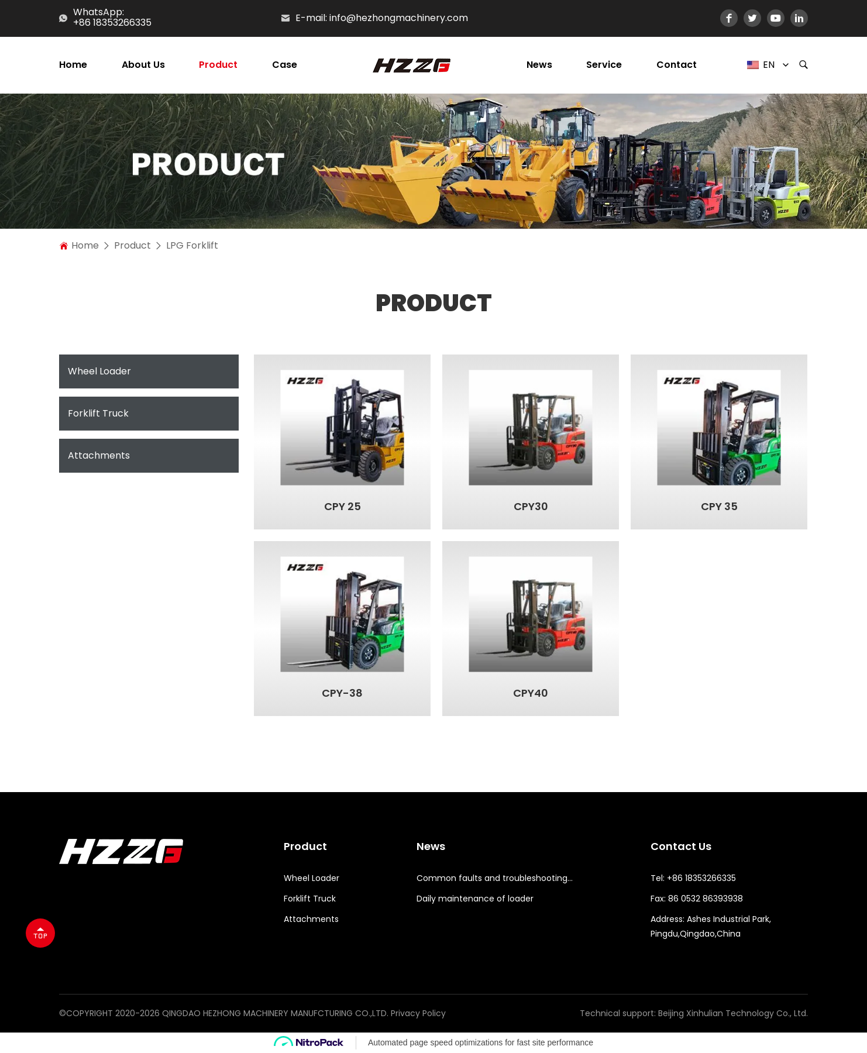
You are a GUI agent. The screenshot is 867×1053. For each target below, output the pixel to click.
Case (284, 65)
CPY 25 (342, 506)
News (539, 65)
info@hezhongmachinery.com (398, 18)
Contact (676, 65)
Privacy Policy (418, 1013)
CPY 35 (719, 506)
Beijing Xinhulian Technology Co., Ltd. (733, 1013)
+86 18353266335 (112, 23)
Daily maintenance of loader (475, 898)
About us (143, 65)
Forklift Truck (98, 413)
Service (604, 65)
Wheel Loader (99, 371)
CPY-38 (342, 693)
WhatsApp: (98, 12)
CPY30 (531, 506)
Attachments (99, 455)
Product (218, 65)
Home (73, 65)
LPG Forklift (192, 245)
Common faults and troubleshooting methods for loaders (495, 878)
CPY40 (530, 693)
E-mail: (311, 18)
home (85, 245)
